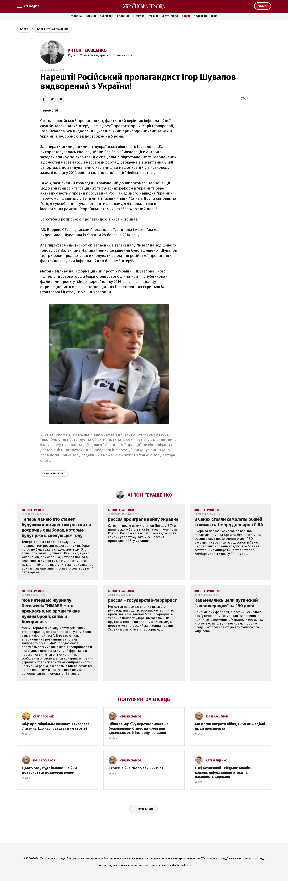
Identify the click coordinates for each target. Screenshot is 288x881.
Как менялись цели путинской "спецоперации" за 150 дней (226, 603)
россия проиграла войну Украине (143, 519)
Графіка (153, 16)
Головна (76, 16)
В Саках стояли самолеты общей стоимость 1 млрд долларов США (228, 522)
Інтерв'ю (139, 16)
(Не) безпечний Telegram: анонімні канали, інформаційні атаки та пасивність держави (224, 772)
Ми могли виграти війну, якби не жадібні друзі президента (230, 726)
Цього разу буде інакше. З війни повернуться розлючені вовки (49, 770)
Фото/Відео (170, 16)
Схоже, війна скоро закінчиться (136, 768)
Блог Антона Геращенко (53, 29)
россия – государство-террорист (142, 600)
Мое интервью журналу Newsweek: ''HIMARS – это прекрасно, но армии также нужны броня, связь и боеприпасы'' (51, 611)
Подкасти (200, 16)
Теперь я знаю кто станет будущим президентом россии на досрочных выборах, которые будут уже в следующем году (56, 527)
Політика (54, 473)
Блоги (186, 16)
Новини (90, 16)
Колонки (123, 16)
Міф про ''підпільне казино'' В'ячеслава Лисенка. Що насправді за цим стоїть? (55, 726)
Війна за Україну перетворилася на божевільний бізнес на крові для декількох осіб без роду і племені (138, 728)
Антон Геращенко (87, 50)
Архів (214, 16)
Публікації (106, 16)
